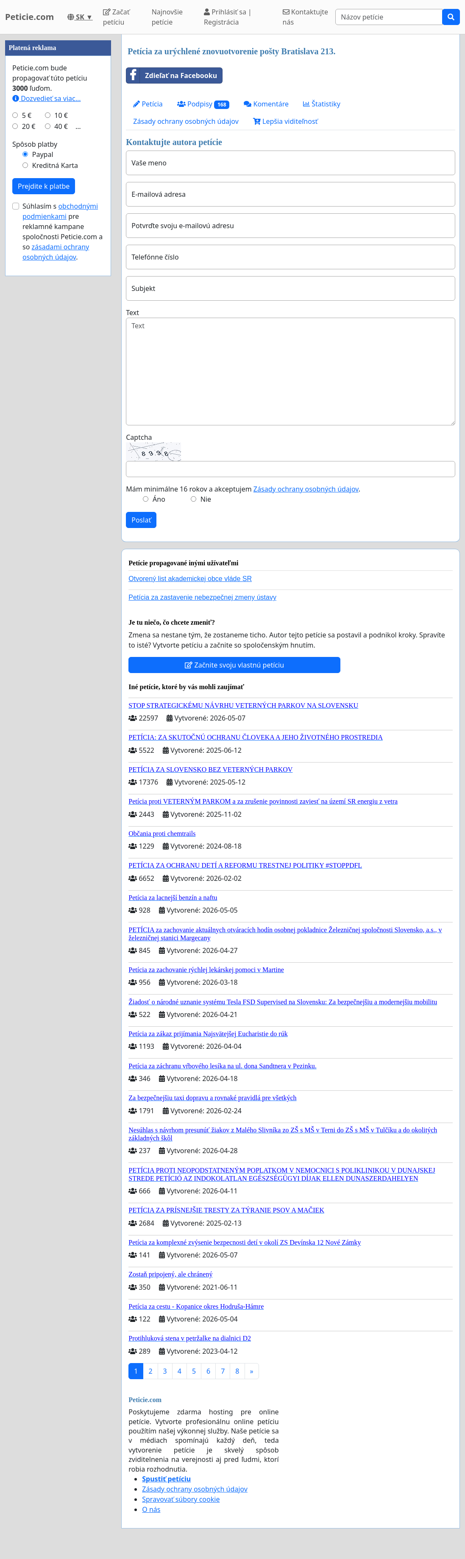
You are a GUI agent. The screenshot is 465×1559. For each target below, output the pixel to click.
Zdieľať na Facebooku (171, 75)
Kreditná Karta (55, 420)
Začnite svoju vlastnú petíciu (234, 665)
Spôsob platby (34, 398)
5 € (26, 369)
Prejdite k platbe (44, 440)
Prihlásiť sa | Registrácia (228, 17)
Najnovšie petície (167, 17)
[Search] (389, 17)
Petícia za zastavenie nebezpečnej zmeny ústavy (202, 597)
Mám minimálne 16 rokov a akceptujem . (243, 489)
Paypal (42, 408)
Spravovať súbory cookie (181, 1499)
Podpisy (203, 104)
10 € (61, 369)
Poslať (141, 520)
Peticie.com (29, 16)
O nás (151, 1509)
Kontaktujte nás (306, 17)
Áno (159, 499)
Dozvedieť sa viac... (46, 353)
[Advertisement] (58, 161)
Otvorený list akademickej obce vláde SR (190, 578)
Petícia (148, 104)
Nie (205, 499)
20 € (29, 381)
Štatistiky (321, 104)
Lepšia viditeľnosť (285, 121)
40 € (61, 381)
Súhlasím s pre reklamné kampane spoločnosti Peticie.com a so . (62, 486)
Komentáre (266, 104)
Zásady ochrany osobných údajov (186, 121)
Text (132, 312)
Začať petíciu (116, 17)
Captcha (139, 437)
